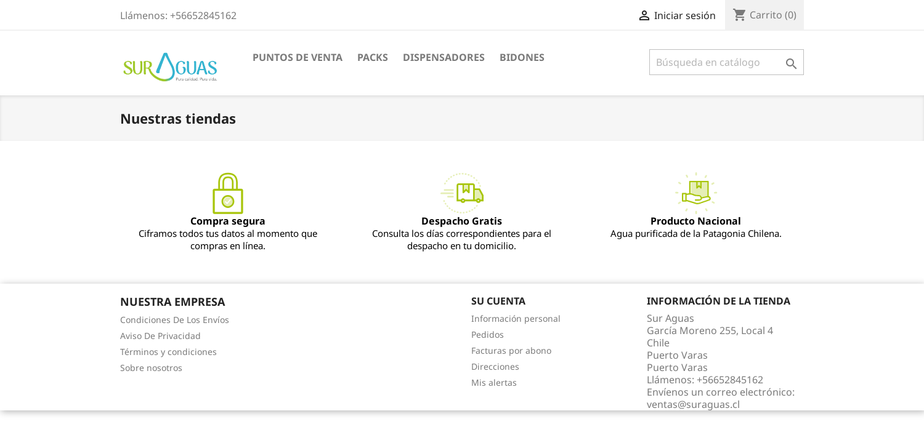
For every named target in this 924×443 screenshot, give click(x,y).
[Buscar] (726, 62)
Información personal (516, 318)
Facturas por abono (511, 350)
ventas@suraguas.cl (693, 404)
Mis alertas (494, 382)
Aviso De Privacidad (160, 335)
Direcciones (495, 366)
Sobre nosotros (151, 367)
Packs (372, 57)
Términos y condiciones (168, 351)
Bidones (522, 57)
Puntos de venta (297, 57)
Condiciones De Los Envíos (174, 319)
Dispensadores (444, 57)
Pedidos (487, 334)
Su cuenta (498, 301)
